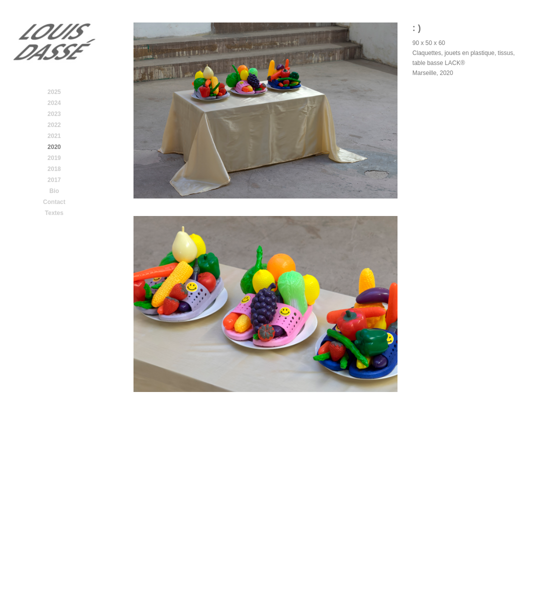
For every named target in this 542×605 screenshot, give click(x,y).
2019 (54, 158)
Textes (54, 213)
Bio (54, 191)
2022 (54, 125)
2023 (54, 114)
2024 (54, 103)
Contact (54, 202)
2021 (54, 136)
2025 (54, 92)
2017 (54, 180)
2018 (54, 169)
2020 (54, 147)
